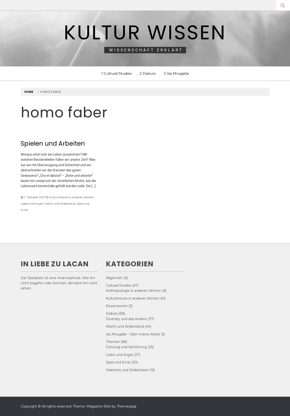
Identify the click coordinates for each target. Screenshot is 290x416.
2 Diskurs (148, 73)
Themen (113, 342)
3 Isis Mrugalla (176, 73)
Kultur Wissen (145, 32)
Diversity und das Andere (126, 319)
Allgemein (114, 278)
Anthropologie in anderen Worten (133, 290)
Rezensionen (117, 306)
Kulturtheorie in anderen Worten (72, 197)
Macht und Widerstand (59, 203)
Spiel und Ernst (118, 362)
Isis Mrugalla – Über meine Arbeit (133, 334)
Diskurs (112, 313)
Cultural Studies (118, 285)
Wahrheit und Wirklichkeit (127, 370)
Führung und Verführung (126, 347)
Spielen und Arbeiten (53, 143)
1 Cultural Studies (116, 73)
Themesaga (126, 406)
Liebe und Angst (32, 203)
